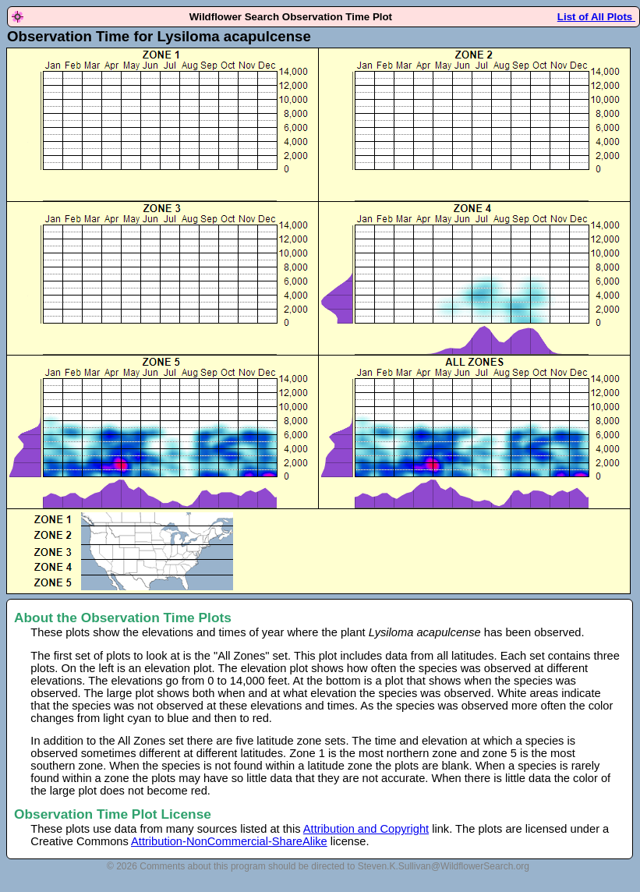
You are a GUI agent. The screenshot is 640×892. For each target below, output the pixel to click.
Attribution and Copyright (366, 829)
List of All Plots (596, 17)
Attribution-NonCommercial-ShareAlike (229, 841)
